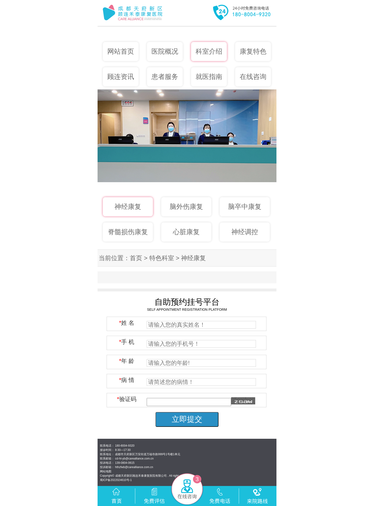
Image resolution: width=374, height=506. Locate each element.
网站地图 (105, 471)
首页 (136, 258)
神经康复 (193, 258)
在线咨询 (253, 76)
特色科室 (161, 258)
